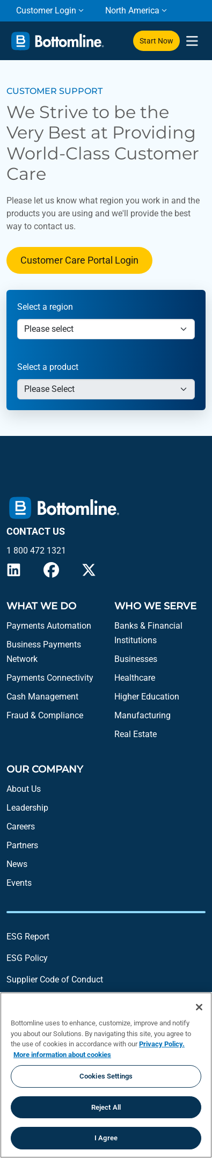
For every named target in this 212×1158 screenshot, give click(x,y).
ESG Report (27, 936)
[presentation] (191, 41)
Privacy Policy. (162, 1044)
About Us (23, 789)
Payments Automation (48, 626)
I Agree (106, 1138)
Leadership (27, 808)
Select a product (47, 367)
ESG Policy (27, 958)
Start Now (156, 41)
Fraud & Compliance (44, 715)
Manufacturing (142, 715)
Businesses (135, 659)
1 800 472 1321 (36, 550)
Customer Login (46, 10)
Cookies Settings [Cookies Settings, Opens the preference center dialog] (106, 1076)
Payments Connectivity (49, 678)
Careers (20, 826)
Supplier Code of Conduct (54, 979)
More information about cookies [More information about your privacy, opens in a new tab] (62, 1055)
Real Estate (135, 734)
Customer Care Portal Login (79, 260)
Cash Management (42, 696)
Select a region (45, 307)
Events (19, 883)
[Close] (199, 1007)
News (16, 864)
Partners (22, 845)
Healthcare (134, 678)
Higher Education (146, 696)
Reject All (106, 1107)
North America (132, 10)
